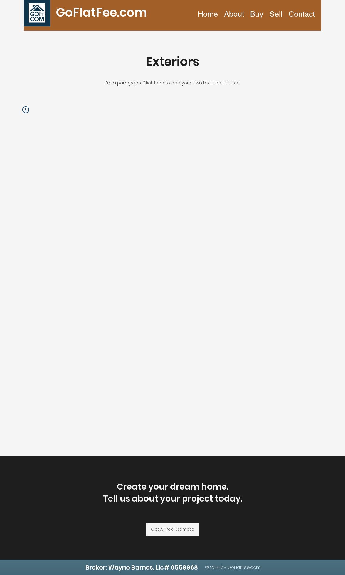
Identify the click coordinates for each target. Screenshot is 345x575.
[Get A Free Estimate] (172, 529)
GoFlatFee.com (101, 12)
